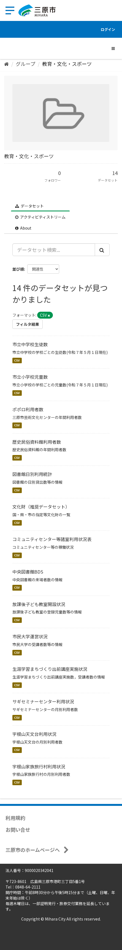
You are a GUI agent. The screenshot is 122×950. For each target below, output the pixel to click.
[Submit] (102, 249)
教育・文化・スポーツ (67, 63)
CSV (17, 360)
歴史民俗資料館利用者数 (36, 441)
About (23, 228)
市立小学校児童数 (30, 376)
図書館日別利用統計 (32, 474)
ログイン (108, 29)
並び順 (18, 269)
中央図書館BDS (27, 571)
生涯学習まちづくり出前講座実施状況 (49, 669)
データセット (29, 206)
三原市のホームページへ (33, 849)
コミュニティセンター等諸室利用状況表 (51, 539)
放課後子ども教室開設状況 (38, 604)
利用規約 (15, 817)
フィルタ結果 (27, 324)
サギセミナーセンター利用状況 (43, 701)
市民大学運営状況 (30, 636)
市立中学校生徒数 (30, 344)
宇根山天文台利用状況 (34, 734)
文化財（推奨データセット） (41, 506)
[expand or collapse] (113, 48)
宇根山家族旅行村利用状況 (38, 766)
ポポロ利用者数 (27, 409)
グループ (25, 63)
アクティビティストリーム (40, 217)
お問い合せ (18, 829)
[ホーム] (6, 63)
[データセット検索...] (53, 249)
